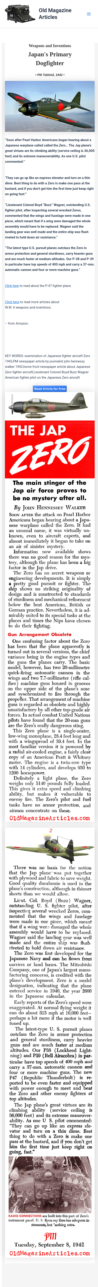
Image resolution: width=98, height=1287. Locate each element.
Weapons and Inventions (50, 46)
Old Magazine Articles (55, 13)
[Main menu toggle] (89, 14)
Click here (12, 302)
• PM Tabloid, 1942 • (50, 75)
